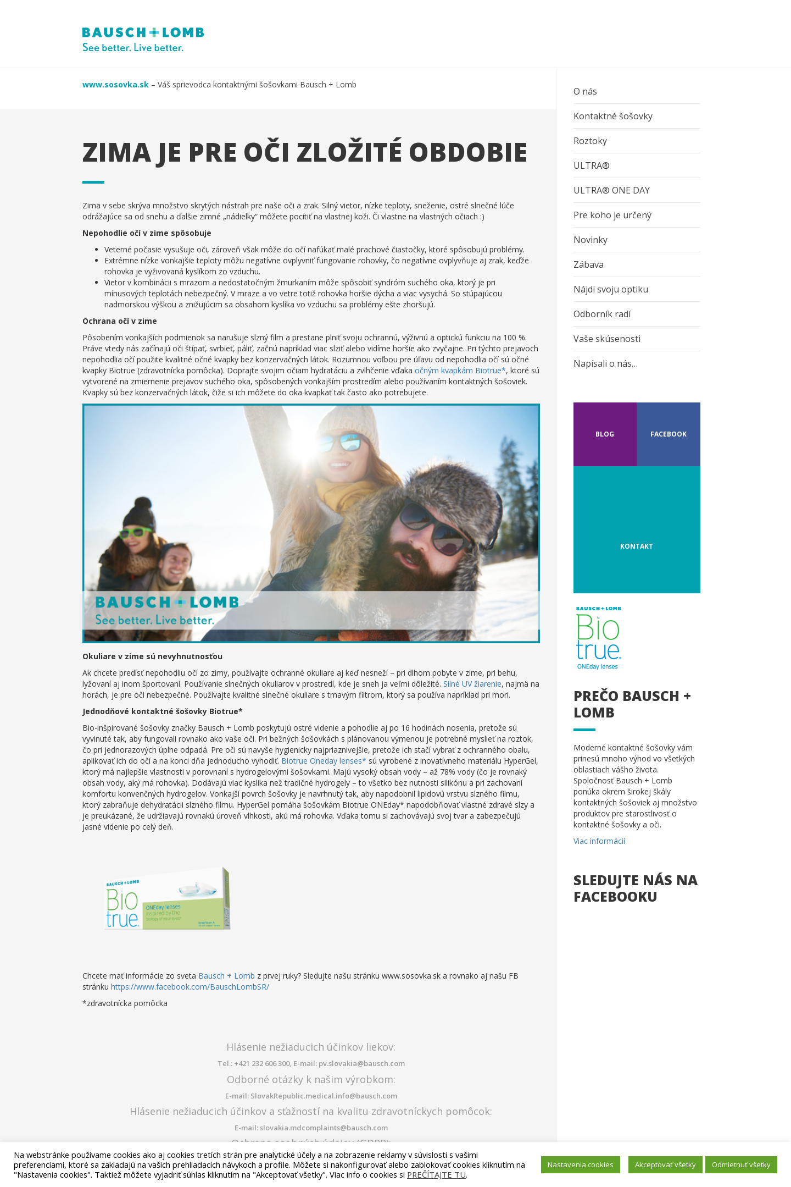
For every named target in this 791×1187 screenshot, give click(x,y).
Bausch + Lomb (226, 975)
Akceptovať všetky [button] (665, 1164)
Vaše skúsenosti (606, 339)
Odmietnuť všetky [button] (741, 1164)
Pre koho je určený (612, 215)
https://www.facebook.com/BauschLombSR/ (190, 986)
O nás (585, 91)
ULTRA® (591, 165)
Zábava (588, 264)
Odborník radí (602, 314)
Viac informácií (599, 841)
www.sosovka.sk (115, 84)
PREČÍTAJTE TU (436, 1174)
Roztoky (590, 141)
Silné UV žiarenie (472, 683)
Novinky (590, 240)
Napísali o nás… (605, 363)
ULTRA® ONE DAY (611, 190)
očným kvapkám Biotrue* (460, 370)
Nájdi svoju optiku (610, 289)
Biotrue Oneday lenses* (323, 760)
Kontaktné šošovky (613, 116)
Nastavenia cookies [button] (581, 1164)
